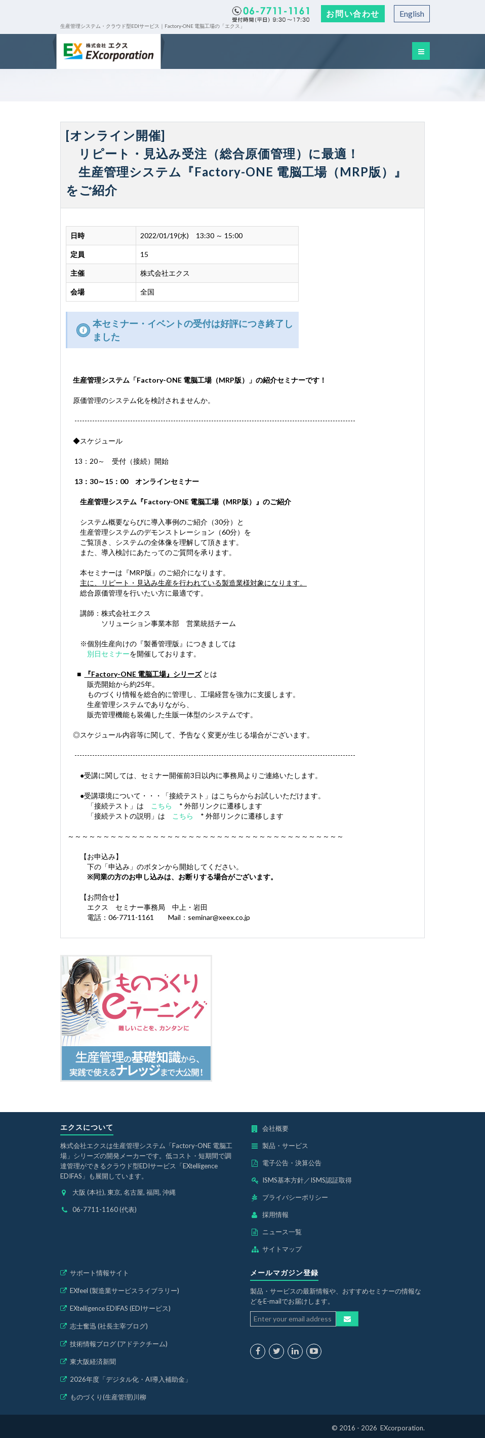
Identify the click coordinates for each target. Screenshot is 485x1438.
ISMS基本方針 (283, 1180)
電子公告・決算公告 (291, 1163)
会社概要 (275, 1128)
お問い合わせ (353, 13)
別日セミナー (108, 653)
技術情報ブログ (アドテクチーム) (119, 1344)
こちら (161, 805)
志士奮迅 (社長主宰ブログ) (109, 1326)
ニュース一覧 (282, 1232)
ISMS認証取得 (331, 1180)
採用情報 (275, 1214)
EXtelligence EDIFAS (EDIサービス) (120, 1308)
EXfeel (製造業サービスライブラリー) (124, 1290)
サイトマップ (282, 1249)
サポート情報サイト (99, 1273)
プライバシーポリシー (295, 1197)
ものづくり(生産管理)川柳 (108, 1397)
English (411, 13)
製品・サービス (285, 1145)
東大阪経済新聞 (93, 1361)
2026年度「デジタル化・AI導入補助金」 (130, 1379)
